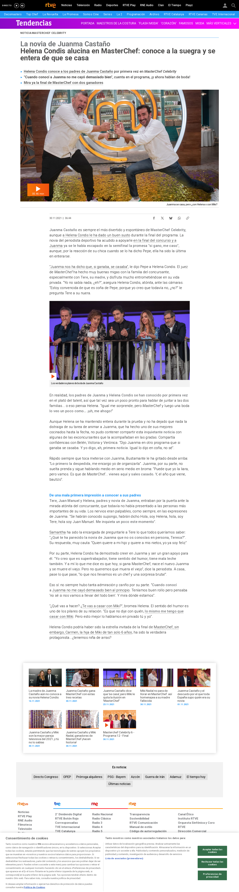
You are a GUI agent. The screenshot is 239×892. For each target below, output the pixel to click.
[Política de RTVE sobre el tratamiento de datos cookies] (81, 865)
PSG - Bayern (117, 777)
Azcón (135, 777)
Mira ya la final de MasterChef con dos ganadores (63, 83)
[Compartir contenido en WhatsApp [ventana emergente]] (179, 217)
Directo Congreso (46, 777)
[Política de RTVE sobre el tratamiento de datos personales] (50, 865)
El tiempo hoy (196, 777)
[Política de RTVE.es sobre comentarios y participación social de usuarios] (207, 865)
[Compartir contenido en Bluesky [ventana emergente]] (171, 217)
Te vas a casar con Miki (101, 606)
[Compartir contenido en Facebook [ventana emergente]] (154, 217)
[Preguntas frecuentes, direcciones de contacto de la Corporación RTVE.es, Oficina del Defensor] (179, 865)
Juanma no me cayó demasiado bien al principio (91, 590)
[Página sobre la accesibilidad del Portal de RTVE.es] (140, 865)
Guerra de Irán (155, 777)
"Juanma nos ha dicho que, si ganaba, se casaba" (88, 267)
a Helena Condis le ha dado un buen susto (96, 235)
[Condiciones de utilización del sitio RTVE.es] (23, 865)
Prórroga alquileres (89, 777)
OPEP (67, 777)
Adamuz (175, 777)
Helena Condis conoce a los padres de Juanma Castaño (68, 71)
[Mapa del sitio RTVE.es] (161, 865)
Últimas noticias (119, 784)
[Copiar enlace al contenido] (187, 217)
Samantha (57, 532)
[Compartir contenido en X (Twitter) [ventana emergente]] (162, 217)
